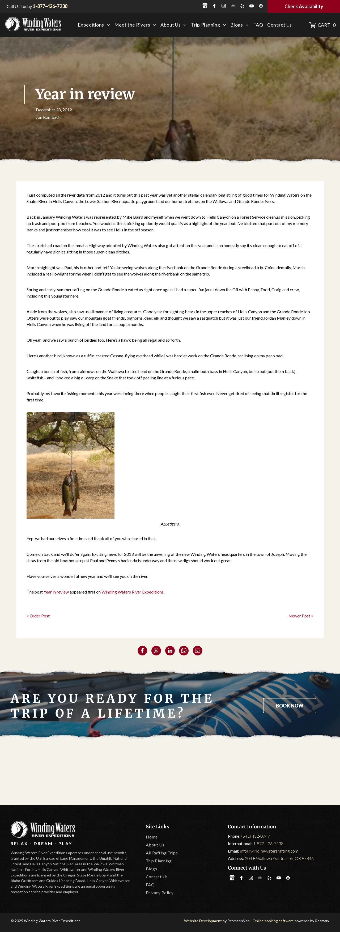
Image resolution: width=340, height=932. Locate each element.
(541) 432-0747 (255, 836)
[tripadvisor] (233, 6)
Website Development (203, 920)
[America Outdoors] (44, 773)
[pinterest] (261, 6)
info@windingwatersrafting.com (269, 851)
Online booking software (273, 920)
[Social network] (205, 6)
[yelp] (242, 6)
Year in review (56, 591)
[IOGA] (295, 773)
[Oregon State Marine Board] (170, 773)
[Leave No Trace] (232, 773)
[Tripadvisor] (107, 773)
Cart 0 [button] (326, 25)
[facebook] (214, 6)
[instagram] (223, 6)
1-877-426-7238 (268, 843)
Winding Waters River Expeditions (132, 591)
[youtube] (251, 6)
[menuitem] (94, 24)
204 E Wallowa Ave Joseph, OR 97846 (279, 858)
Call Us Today (19, 6)
